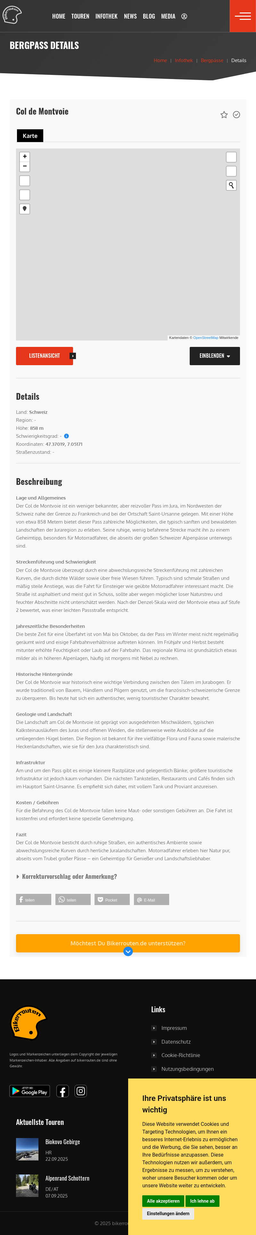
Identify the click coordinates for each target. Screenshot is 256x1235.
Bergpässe (212, 60)
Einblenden (215, 355)
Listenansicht (44, 355)
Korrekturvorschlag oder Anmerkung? (66, 876)
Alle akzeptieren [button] (163, 1201)
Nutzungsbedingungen (187, 1069)
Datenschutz (176, 1042)
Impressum (174, 1028)
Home (160, 60)
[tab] (30, 135)
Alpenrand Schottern (67, 1178)
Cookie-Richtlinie (180, 1055)
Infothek (184, 60)
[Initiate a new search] (231, 185)
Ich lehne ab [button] (202, 1201)
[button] (81, 16)
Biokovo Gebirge (62, 1142)
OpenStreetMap (205, 338)
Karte (30, 135)
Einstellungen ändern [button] (168, 1213)
